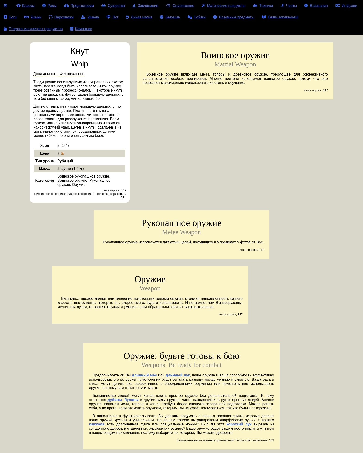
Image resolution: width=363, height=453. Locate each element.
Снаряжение (180, 6)
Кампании (81, 29)
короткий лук (238, 424)
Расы (49, 6)
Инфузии (346, 6)
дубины (115, 400)
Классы (25, 6)
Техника (263, 6)
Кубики (196, 17)
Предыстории (79, 6)
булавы (132, 400)
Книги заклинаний (280, 17)
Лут (112, 17)
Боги (10, 17)
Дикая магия (139, 17)
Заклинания (145, 6)
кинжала (96, 424)
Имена (90, 17)
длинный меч (144, 375)
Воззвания (316, 6)
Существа (113, 6)
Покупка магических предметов (33, 29)
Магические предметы (223, 6)
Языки (32, 17)
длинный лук (178, 375)
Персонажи (61, 17)
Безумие (170, 17)
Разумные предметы (233, 17)
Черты (289, 6)
